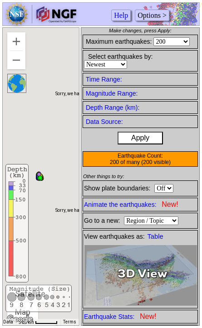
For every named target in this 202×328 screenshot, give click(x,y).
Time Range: (104, 79)
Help (121, 15)
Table (155, 236)
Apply (140, 138)
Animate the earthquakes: (131, 204)
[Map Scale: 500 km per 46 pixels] (38, 322)
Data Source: (104, 121)
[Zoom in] (16, 41)
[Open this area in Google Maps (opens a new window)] (20, 319)
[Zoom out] (16, 60)
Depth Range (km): (112, 107)
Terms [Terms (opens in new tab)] (69, 321)
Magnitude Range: (112, 93)
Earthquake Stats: (120, 316)
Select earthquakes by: (120, 56)
